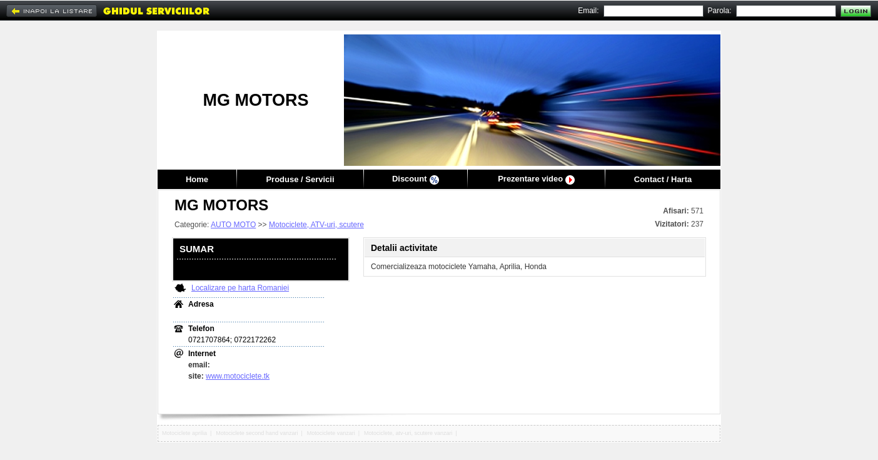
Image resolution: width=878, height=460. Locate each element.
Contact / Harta (663, 179)
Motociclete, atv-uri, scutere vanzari (408, 433)
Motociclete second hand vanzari (257, 433)
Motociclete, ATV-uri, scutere (316, 224)
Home (197, 179)
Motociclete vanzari (331, 433)
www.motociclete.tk (238, 376)
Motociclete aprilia (184, 433)
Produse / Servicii (300, 179)
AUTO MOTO (233, 224)
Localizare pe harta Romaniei (240, 288)
